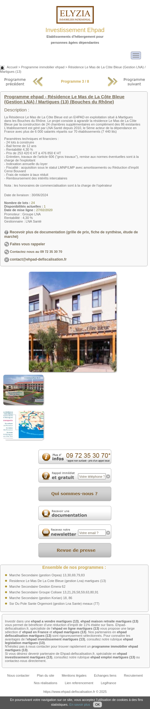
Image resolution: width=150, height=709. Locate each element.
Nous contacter (18, 675)
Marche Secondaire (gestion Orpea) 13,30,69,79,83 (47, 575)
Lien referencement (79, 683)
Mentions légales (74, 675)
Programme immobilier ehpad (42, 67)
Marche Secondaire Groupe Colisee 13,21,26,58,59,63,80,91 (53, 592)
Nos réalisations (45, 683)
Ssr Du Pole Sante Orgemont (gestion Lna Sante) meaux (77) (54, 603)
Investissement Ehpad (75, 30)
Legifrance (108, 683)
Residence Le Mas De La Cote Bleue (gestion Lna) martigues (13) (57, 581)
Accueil (12, 67)
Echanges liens (105, 675)
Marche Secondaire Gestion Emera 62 (37, 586)
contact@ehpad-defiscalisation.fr (38, 259)
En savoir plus (79, 704)
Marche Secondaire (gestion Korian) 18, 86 (40, 598)
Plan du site (45, 675)
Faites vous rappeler (24, 244)
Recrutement (133, 675)
